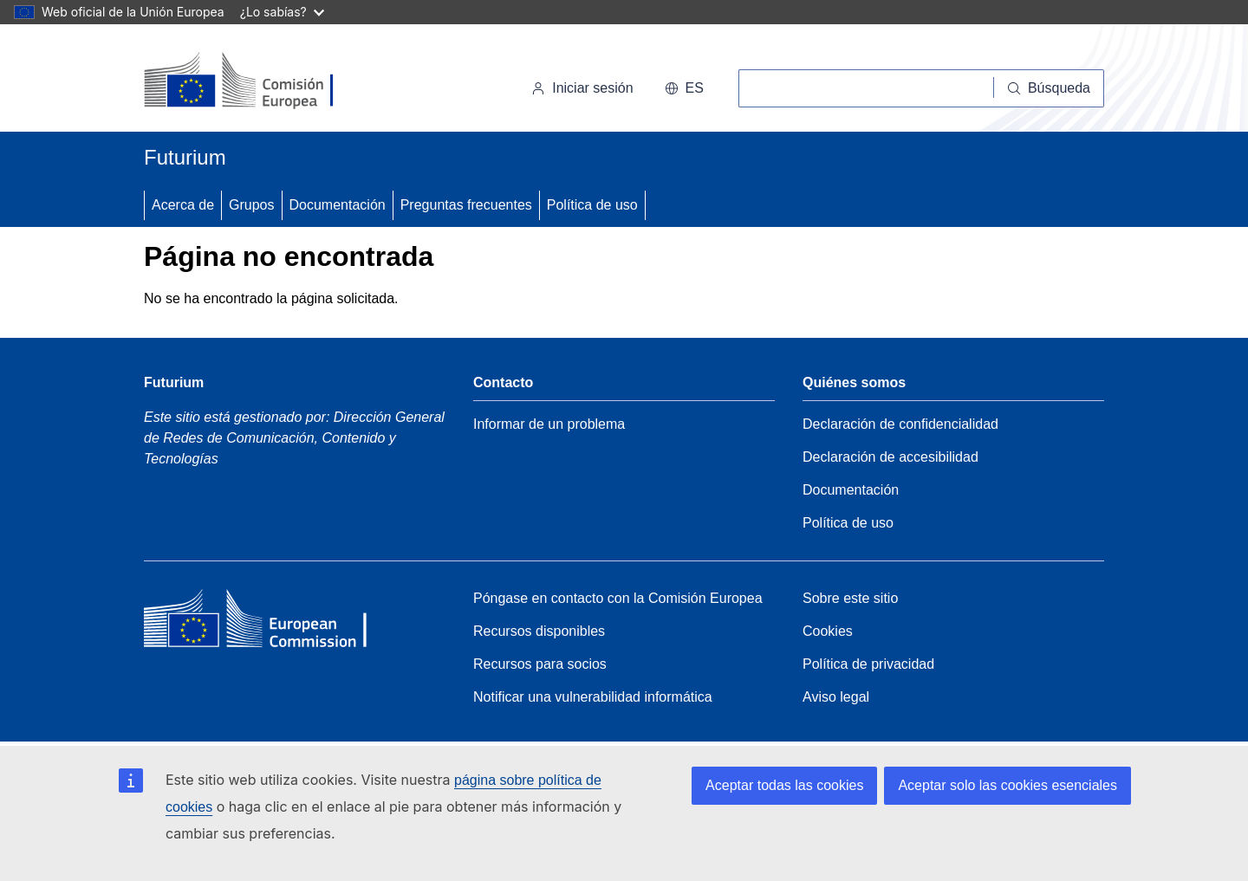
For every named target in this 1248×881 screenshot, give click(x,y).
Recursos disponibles (539, 631)
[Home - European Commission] (269, 623)
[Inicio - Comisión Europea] (263, 81)
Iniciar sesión (582, 88)
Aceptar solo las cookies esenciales (1007, 785)
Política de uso (592, 205)
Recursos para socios (540, 664)
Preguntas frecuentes (466, 205)
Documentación (337, 205)
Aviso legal (836, 697)
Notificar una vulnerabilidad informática (592, 697)
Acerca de (183, 205)
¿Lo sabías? (282, 11)
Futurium (185, 157)
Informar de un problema (549, 424)
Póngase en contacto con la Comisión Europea (618, 598)
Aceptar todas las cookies (784, 785)
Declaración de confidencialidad (900, 424)
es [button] (684, 88)
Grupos (251, 205)
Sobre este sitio (850, 598)
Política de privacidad (868, 664)
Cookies (828, 631)
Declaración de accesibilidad (890, 457)
